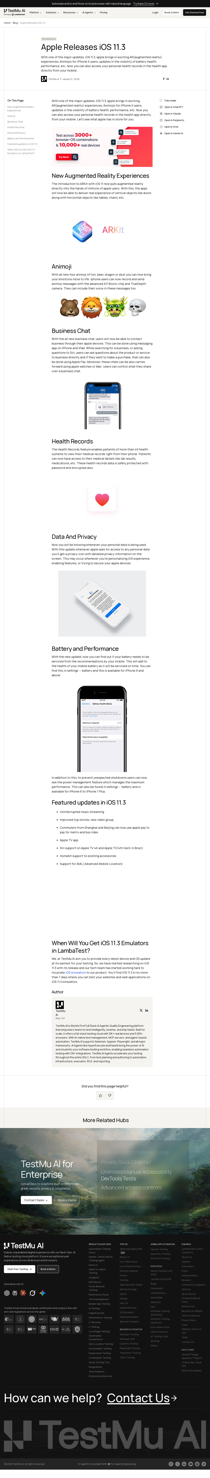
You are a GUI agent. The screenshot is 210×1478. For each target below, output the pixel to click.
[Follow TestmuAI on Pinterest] (203, 1464)
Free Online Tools (160, 1327)
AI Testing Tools (159, 1336)
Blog (15, 22)
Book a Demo (67, 1200)
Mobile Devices (128, 1307)
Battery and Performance (20, 138)
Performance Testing (100, 1317)
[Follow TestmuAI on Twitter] (177, 1464)
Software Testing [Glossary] (160, 1312)
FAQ (153, 1306)
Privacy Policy (189, 1320)
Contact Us (188, 1341)
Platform (36, 12)
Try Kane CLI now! (145, 3)
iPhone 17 (125, 1257)
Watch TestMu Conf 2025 (161, 1272)
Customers (188, 1266)
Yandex (124, 1298)
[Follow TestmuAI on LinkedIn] (184, 1464)
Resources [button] (70, 12)
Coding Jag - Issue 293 (192, 1364)
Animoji (11, 116)
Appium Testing (159, 1249)
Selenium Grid (127, 1339)
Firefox (123, 1275)
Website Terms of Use (191, 1331)
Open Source (189, 1293)
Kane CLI (93, 1265)
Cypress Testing (129, 1343)
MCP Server (95, 1282)
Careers (186, 1261)
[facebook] (163, 78)
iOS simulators (75, 972)
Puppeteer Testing (130, 1352)
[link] (14, 12)
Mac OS (124, 1303)
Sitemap (155, 1340)
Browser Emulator (129, 1321)
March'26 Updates (192, 1370)
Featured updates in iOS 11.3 (22, 144)
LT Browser (95, 1322)
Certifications (158, 1292)
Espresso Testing (160, 1253)
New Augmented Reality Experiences (20, 108)
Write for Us (188, 1306)
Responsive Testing (100, 1353)
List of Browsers (128, 1261)
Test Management (99, 1299)
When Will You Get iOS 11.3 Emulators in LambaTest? (21, 151)
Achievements (189, 1275)
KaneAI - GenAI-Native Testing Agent (101, 1258)
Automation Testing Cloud (100, 1250)
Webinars (156, 1302)
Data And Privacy (16, 132)
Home (7, 22)
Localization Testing (100, 1357)
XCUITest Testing (160, 1258)
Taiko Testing (127, 1357)
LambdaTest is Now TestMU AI (192, 1250)
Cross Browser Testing (97, 1288)
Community (157, 1288)
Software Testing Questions (160, 1320)
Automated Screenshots (96, 1337)
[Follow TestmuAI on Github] (197, 1464)
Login (155, 12)
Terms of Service (191, 1315)
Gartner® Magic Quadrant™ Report (192, 1356)
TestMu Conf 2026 (161, 1279)
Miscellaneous (49, 38)
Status (154, 1345)
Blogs (154, 1283)
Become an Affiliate (192, 1311)
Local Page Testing (99, 1331)
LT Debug (94, 1326)
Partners (186, 1289)
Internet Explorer (129, 1270)
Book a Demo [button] (172, 12)
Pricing (103, 12)
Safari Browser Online (131, 1284)
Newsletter (157, 1297)
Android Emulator (129, 1316)
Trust (185, 1324)
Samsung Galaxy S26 (131, 1250)
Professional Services (100, 1376)
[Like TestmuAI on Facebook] (171, 1464)
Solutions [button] (52, 12)
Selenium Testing (129, 1334)
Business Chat (15, 121)
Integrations (95, 1366)
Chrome (124, 1280)
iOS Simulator (127, 1312)
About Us (187, 1257)
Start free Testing (19, 1269)
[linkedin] (167, 78)
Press (185, 1270)
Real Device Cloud (98, 1294)
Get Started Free (194, 12)
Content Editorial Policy (191, 1300)
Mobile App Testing (99, 1303)
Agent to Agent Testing (97, 1271)
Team (185, 1337)
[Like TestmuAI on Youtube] (190, 1464)
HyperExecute (96, 1313)
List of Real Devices (130, 1266)
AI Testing (94, 1308)
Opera (123, 1293)
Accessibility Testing (100, 1348)
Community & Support (193, 1284)
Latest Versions (159, 1331)
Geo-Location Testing (101, 1343)
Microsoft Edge (128, 1289)
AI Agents (88, 12)
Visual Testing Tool (99, 1362)
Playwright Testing (130, 1348)
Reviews (186, 1280)
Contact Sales (36, 1200)
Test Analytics (97, 1371)
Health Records (15, 127)
